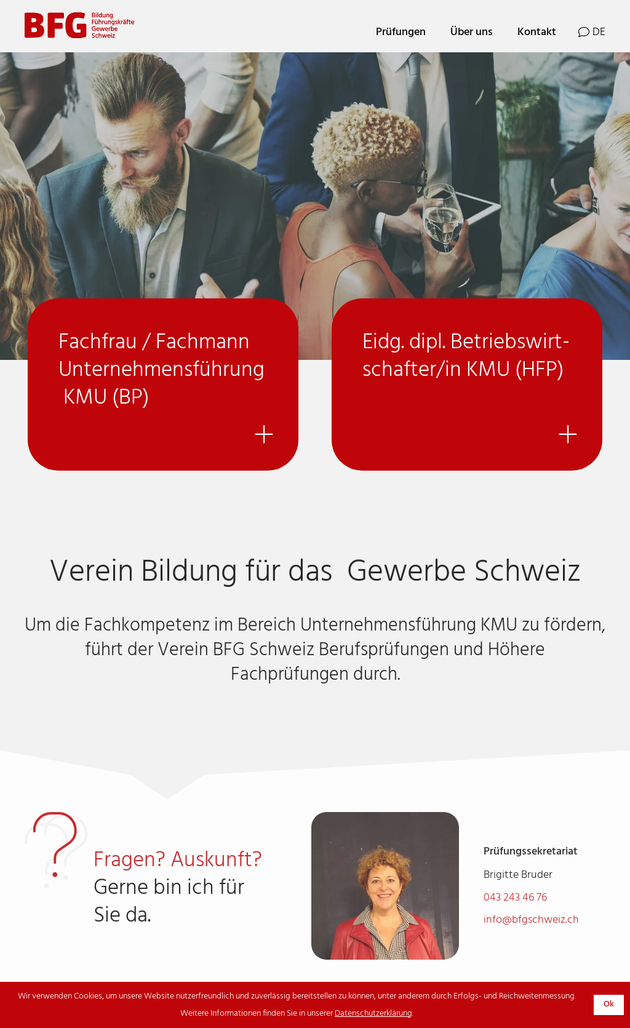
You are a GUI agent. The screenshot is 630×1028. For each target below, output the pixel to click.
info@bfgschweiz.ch (531, 941)
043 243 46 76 (515, 919)
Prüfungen (401, 32)
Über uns (471, 32)
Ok (609, 1004)
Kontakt (536, 32)
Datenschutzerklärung (373, 1013)
